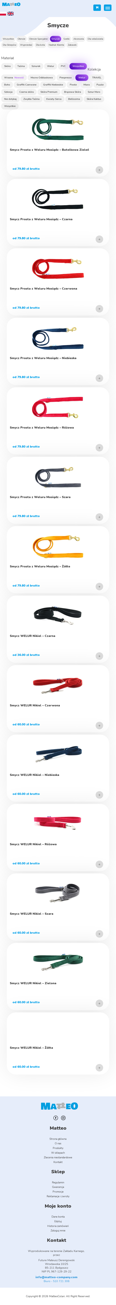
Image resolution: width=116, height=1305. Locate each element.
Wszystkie (8, 39)
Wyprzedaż (26, 45)
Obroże (21, 39)
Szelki (66, 39)
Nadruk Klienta (56, 45)
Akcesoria (78, 39)
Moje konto (58, 1206)
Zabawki (72, 45)
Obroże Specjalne (38, 39)
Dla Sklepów (9, 45)
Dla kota (40, 45)
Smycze (56, 39)
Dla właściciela (95, 39)
